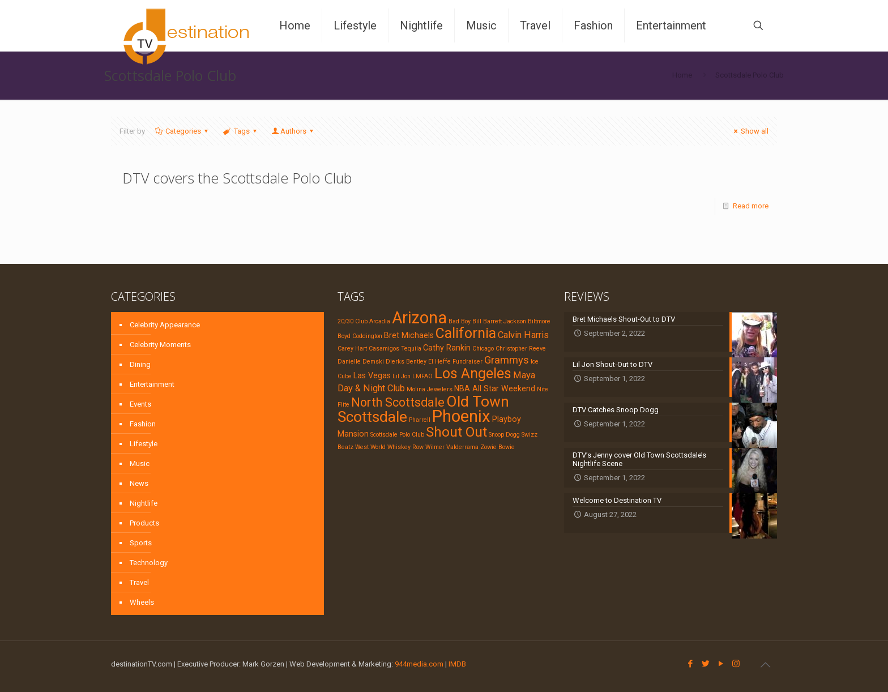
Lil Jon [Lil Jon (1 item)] (401, 376)
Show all (750, 131)
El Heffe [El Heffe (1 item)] (439, 361)
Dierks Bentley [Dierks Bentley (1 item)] (406, 361)
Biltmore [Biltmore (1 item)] (539, 321)
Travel (139, 582)
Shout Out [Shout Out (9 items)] (456, 432)
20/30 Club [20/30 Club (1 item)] (353, 321)
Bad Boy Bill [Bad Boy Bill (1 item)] (465, 321)
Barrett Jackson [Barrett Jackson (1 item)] (504, 321)
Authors (293, 131)
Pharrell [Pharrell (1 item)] (419, 420)
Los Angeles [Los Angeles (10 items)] (472, 373)
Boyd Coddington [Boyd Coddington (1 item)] (360, 336)
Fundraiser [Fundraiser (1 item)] (467, 361)
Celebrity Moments (160, 344)
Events (140, 404)
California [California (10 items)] (466, 333)
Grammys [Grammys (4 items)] (506, 360)
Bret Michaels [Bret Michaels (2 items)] (409, 335)
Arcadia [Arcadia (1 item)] (379, 321)
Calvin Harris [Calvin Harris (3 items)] (523, 335)
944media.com (419, 664)
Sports (141, 543)
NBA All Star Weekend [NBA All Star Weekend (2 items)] (494, 388)
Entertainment (152, 384)
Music (140, 463)
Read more (751, 206)
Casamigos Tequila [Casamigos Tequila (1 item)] (395, 348)
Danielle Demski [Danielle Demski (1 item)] (361, 361)
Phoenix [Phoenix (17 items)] (461, 416)
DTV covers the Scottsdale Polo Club (237, 177)
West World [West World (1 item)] (370, 447)
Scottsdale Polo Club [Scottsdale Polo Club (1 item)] (397, 434)
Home (682, 75)
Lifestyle (143, 443)
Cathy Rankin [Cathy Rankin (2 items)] (447, 347)
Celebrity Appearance (165, 325)
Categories (182, 131)
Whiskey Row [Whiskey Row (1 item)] (405, 447)
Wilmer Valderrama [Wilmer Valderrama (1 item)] (452, 447)
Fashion (143, 424)
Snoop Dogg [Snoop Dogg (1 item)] (504, 434)
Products (144, 523)
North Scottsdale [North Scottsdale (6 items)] (398, 402)
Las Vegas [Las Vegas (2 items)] (372, 375)
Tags (240, 131)
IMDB (457, 664)
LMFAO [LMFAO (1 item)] (422, 376)
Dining (140, 364)
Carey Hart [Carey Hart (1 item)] (352, 348)
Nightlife (143, 503)
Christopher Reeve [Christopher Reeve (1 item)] (521, 348)
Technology (149, 562)
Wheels (142, 602)
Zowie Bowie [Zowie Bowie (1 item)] (497, 447)
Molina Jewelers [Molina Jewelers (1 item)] (429, 389)
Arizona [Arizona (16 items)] (419, 317)
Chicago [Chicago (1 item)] (483, 348)
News (139, 483)
